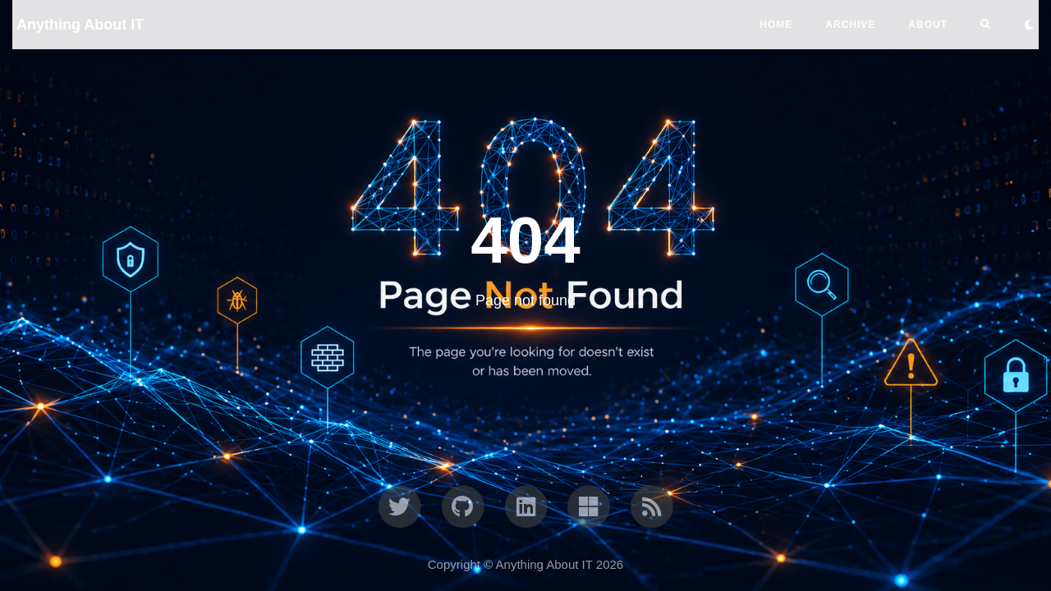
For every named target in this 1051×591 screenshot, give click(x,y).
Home (776, 24)
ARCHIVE (850, 24)
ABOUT (928, 24)
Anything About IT (80, 24)
